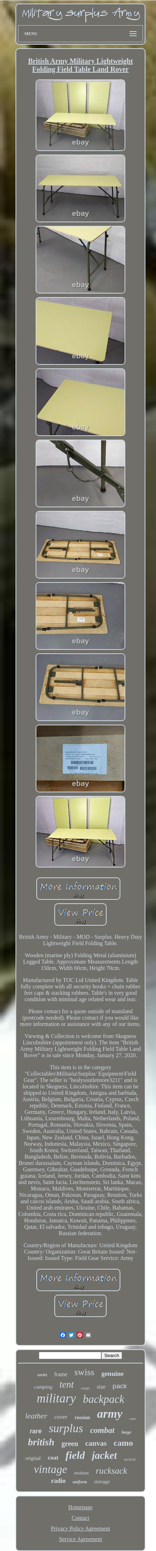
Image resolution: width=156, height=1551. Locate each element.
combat (102, 1430)
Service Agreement (80, 1539)
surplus (66, 1428)
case (133, 1419)
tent (66, 1384)
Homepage (80, 1507)
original (33, 1458)
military (56, 1398)
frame (60, 1374)
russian (82, 1417)
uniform (80, 1481)
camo (123, 1442)
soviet (42, 1374)
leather (36, 1415)
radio (58, 1480)
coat (53, 1457)
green (69, 1443)
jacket (104, 1455)
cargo (85, 1388)
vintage (50, 1469)
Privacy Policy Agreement (80, 1528)
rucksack (111, 1470)
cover (61, 1416)
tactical (130, 1459)
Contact (80, 1518)
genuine (112, 1373)
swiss (84, 1372)
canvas (96, 1443)
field (75, 1455)
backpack (103, 1399)
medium (81, 1472)
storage (102, 1481)
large (126, 1432)
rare (36, 1431)
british (41, 1441)
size (101, 1387)
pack (120, 1386)
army (109, 1413)
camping (43, 1387)
